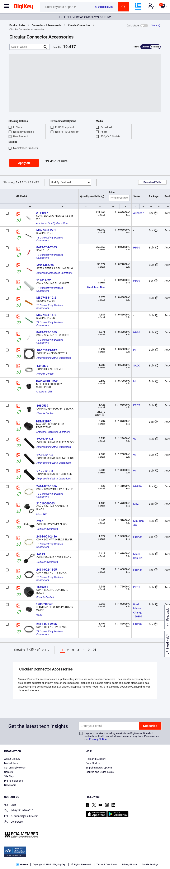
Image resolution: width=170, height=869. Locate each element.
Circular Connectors (79, 25)
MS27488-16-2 (46, 315)
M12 (135, 503)
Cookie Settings (150, 864)
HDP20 (137, 486)
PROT (136, 405)
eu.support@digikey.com (21, 816)
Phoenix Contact (45, 373)
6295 (40, 521)
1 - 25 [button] (19, 182)
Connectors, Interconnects (46, 25)
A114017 (42, 212)
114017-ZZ (43, 280)
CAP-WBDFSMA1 (47, 381)
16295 (41, 554)
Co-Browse (13, 822)
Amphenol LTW (44, 391)
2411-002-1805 (46, 569)
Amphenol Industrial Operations (54, 357)
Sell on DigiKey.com (15, 767)
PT (135, 349)
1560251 (42, 586)
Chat (10, 805)
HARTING (41, 514)
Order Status (93, 763)
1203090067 (44, 604)
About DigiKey (12, 758)
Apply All (24, 163)
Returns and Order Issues (100, 772)
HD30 (136, 247)
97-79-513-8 (45, 471)
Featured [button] (61, 182)
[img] (23, 7)
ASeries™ (138, 213)
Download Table (152, 182)
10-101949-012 (47, 350)
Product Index (17, 25)
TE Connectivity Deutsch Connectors (49, 239)
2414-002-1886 (46, 486)
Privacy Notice (98, 739)
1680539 (42, 405)
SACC (136, 365)
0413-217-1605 (46, 332)
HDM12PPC (44, 421)
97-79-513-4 (45, 439)
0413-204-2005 (46, 247)
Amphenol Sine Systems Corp (52, 223)
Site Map (9, 776)
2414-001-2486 (46, 536)
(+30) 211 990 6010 (18, 811)
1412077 (42, 366)
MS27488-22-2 (46, 230)
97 (134, 439)
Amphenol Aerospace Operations (54, 273)
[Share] (156, 25)
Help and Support (95, 758)
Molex (39, 614)
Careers (8, 772)
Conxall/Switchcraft (47, 529)
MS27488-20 (45, 265)
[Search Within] (26, 47)
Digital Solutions (13, 780)
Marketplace (11, 763)
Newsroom (10, 785)
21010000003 (45, 503)
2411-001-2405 (46, 624)
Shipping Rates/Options (99, 767)
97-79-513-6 (45, 455)
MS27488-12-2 (46, 297)
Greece (22, 864)
